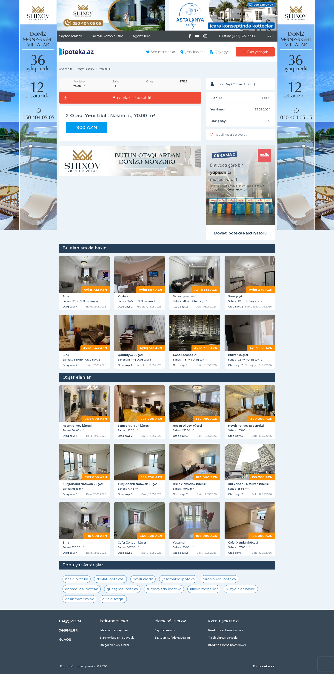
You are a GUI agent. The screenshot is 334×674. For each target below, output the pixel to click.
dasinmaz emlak (79, 599)
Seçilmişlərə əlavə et (231, 134)
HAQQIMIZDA (70, 621)
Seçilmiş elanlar (163, 52)
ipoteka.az (266, 666)
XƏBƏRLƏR (68, 630)
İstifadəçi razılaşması (114, 630)
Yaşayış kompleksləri (107, 36)
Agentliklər (141, 36)
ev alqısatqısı (113, 599)
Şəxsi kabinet (194, 52)
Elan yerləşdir (257, 52)
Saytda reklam (70, 36)
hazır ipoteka (76, 579)
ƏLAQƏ (65, 639)
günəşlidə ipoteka (122, 589)
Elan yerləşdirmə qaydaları (118, 637)
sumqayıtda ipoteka (163, 589)
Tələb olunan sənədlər (223, 637)
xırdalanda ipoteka (219, 579)
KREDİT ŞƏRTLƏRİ (223, 621)
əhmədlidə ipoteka (81, 589)
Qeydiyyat (223, 52)
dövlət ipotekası (110, 579)
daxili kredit (143, 579)
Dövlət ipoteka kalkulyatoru (240, 233)
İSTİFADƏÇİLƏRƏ (114, 621)
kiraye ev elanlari (240, 589)
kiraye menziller (204, 589)
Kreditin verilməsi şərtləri (225, 630)
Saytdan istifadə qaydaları (172, 637)
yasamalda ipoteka (178, 579)
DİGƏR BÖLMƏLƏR (170, 621)
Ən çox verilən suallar (114, 645)
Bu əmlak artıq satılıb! (133, 97)
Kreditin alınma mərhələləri (227, 645)
